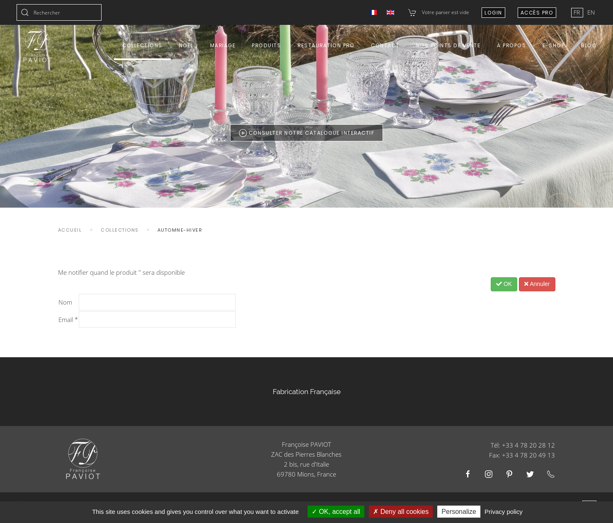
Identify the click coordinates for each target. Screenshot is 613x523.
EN (591, 12)
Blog (588, 45)
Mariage (223, 45)
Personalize (458, 511)
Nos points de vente (448, 45)
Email (68, 319)
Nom (65, 302)
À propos (511, 45)
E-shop (554, 45)
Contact (385, 45)
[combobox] (59, 12)
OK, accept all (336, 511)
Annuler (537, 284)
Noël (186, 45)
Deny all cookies (401, 511)
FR (578, 12)
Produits (266, 45)
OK (504, 284)
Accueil (70, 230)
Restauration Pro (326, 45)
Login (493, 12)
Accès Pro (537, 12)
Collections (142, 45)
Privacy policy (504, 511)
